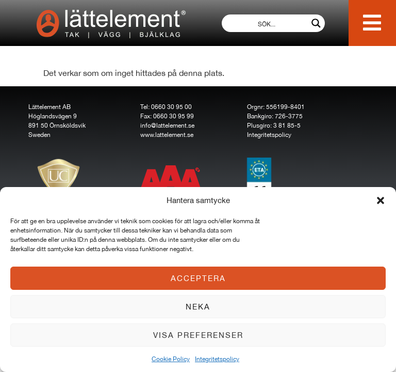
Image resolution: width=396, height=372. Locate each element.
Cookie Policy (171, 359)
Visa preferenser (198, 335)
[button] (380, 200)
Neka (198, 306)
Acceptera (198, 278)
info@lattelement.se (167, 125)
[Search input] (266, 23)
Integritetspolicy (217, 359)
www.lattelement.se (166, 134)
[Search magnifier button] (316, 23)
